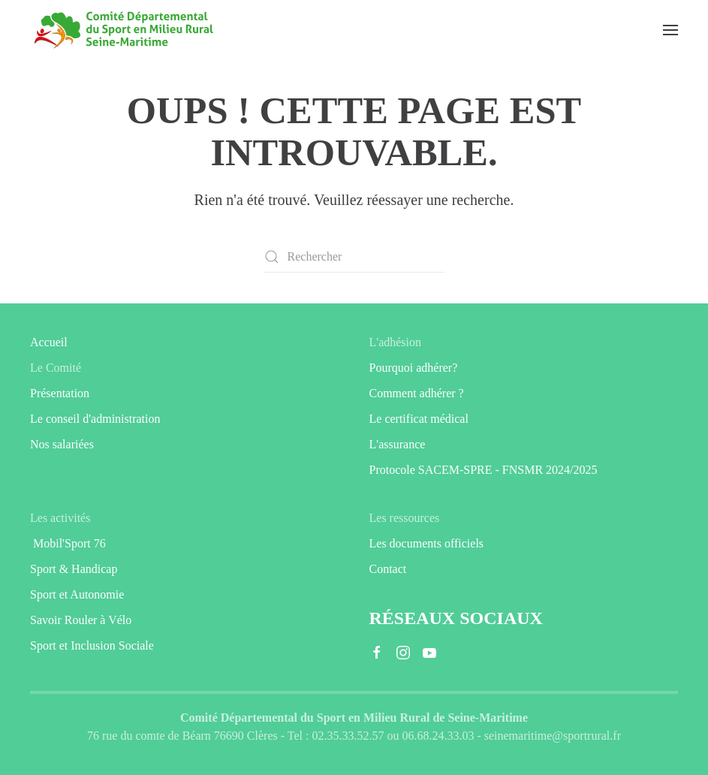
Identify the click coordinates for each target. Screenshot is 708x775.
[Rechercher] (354, 257)
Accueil (49, 342)
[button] (670, 30)
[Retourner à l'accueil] (124, 30)
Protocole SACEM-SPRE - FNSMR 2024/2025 (483, 469)
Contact (388, 568)
